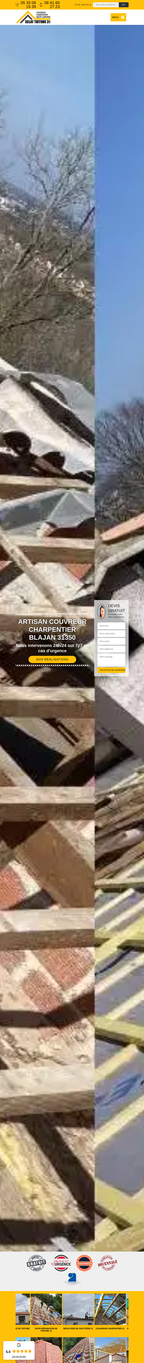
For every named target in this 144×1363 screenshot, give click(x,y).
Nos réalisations (52, 659)
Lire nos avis (19, 1356)
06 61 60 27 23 (49, 5)
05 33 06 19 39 (26, 5)
